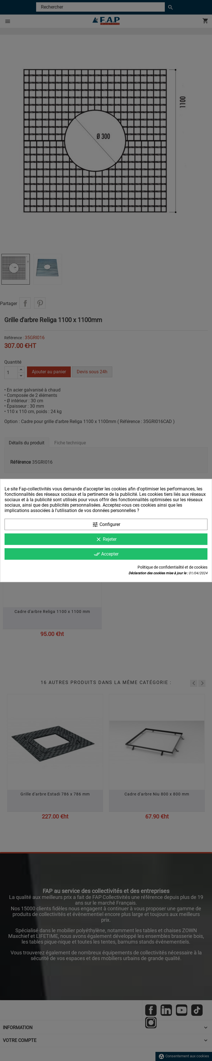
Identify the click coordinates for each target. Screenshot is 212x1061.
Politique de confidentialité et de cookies (172, 567)
